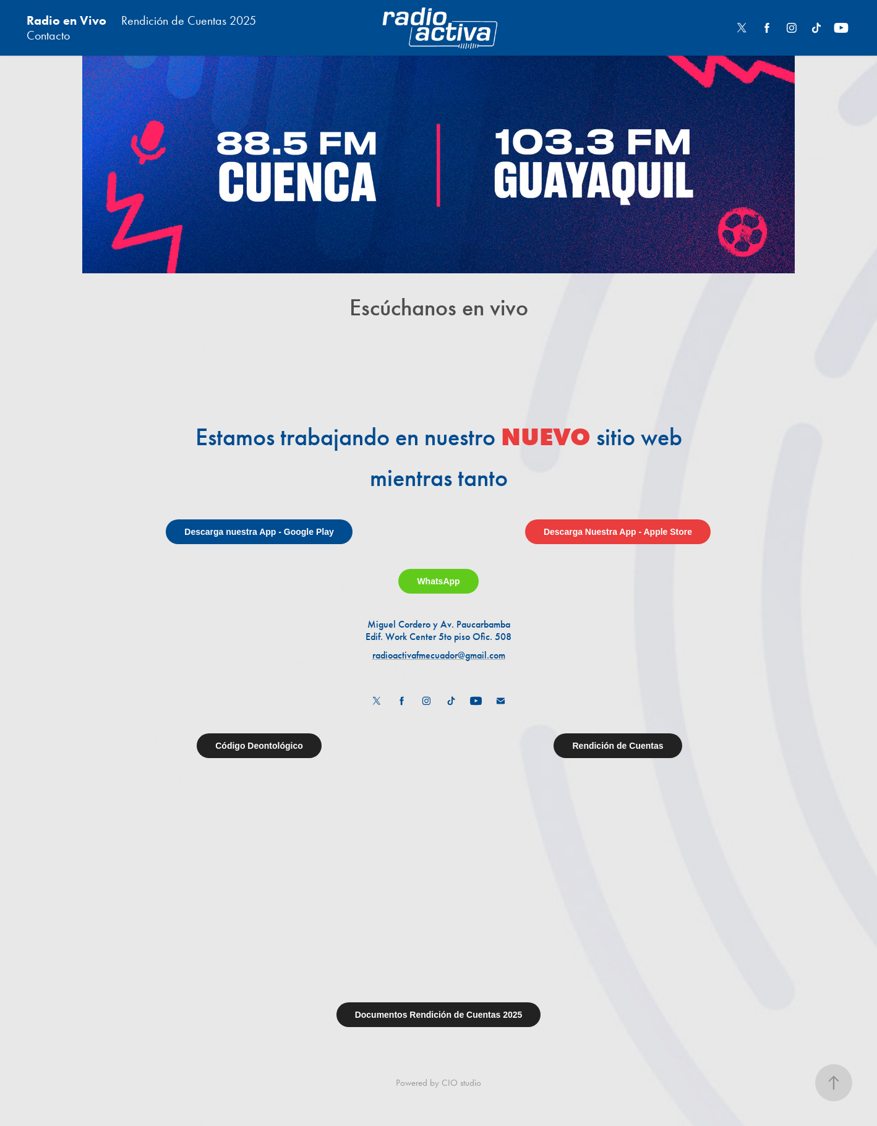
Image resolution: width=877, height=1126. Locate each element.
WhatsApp (438, 581)
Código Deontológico (259, 746)
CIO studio (461, 1082)
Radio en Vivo (66, 20)
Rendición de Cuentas (617, 746)
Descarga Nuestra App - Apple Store (618, 532)
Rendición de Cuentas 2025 (188, 20)
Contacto (48, 35)
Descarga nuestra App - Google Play (258, 532)
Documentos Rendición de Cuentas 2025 (439, 1015)
